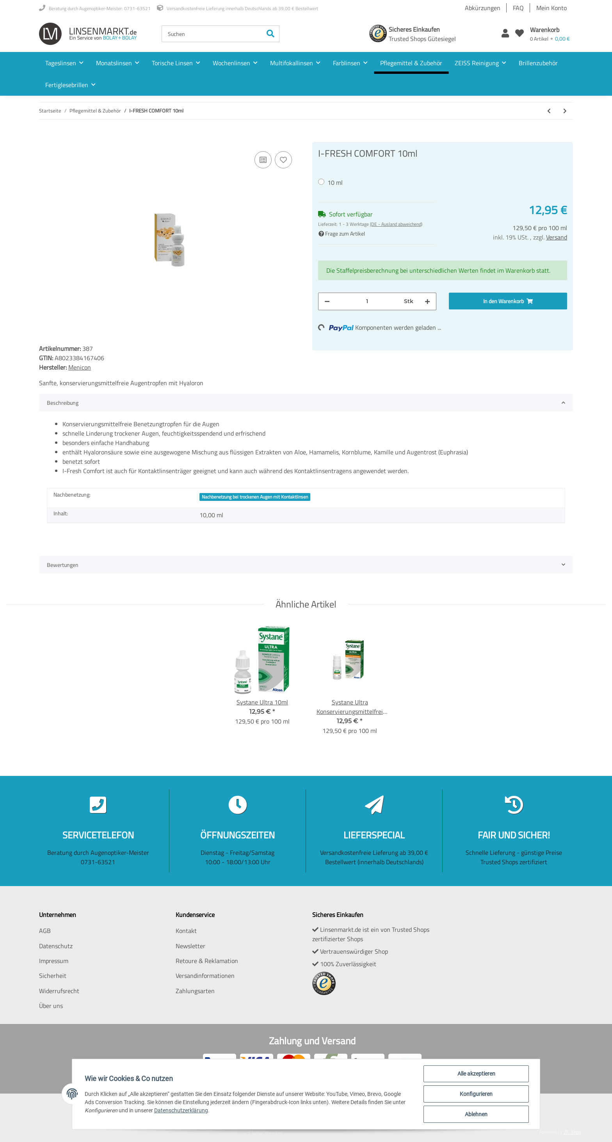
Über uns (51, 1005)
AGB (45, 930)
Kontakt (186, 930)
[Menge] (367, 301)
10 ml (335, 182)
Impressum (53, 960)
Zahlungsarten (195, 990)
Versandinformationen (205, 975)
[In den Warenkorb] (45, 137)
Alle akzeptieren (476, 1074)
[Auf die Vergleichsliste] (263, 159)
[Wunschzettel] (519, 34)
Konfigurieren (476, 1094)
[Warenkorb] (550, 34)
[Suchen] (212, 33)
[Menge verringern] (327, 301)
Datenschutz (56, 946)
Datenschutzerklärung (181, 1110)
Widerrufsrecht (59, 990)
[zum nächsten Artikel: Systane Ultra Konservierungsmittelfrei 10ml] (565, 110)
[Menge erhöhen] (427, 301)
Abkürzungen (482, 8)
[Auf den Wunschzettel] (283, 159)
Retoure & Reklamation (207, 960)
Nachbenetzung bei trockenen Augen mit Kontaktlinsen (255, 496)
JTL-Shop (572, 1132)
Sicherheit (52, 975)
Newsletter (190, 946)
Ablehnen (476, 1114)
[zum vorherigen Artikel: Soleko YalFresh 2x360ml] (549, 110)
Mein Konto (551, 8)
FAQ (518, 8)
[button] (505, 34)
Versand (556, 237)
